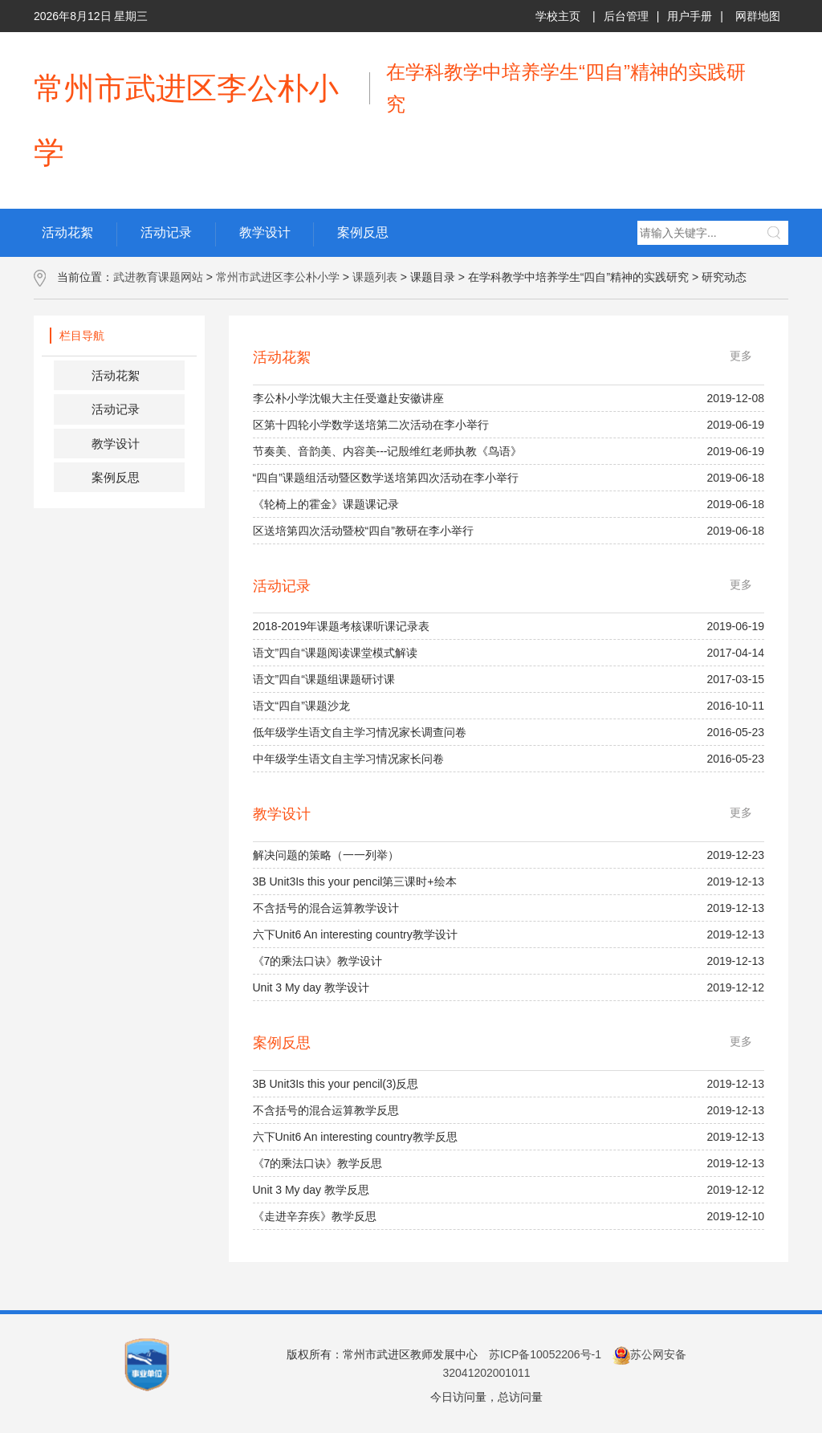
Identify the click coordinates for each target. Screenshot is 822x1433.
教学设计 (116, 443)
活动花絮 (116, 375)
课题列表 (374, 277)
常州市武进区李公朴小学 (278, 277)
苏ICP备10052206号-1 (545, 1354)
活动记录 (116, 409)
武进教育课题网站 (158, 277)
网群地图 (757, 16)
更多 (741, 355)
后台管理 (626, 16)
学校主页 (557, 16)
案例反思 (116, 477)
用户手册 (689, 16)
